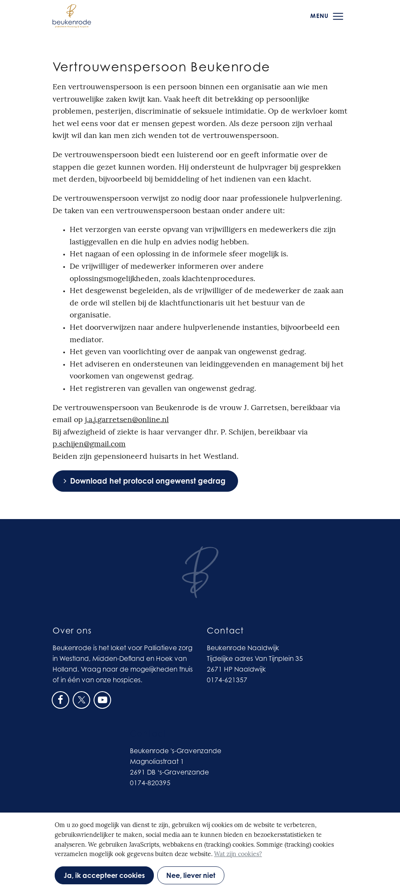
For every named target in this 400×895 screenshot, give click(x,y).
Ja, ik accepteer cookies (104, 875)
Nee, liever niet (190, 875)
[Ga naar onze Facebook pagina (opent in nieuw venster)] (60, 699)
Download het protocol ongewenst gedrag (148, 480)
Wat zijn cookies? (238, 854)
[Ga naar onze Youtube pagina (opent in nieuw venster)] (102, 699)
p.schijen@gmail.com (89, 444)
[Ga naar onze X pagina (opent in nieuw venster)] (81, 699)
